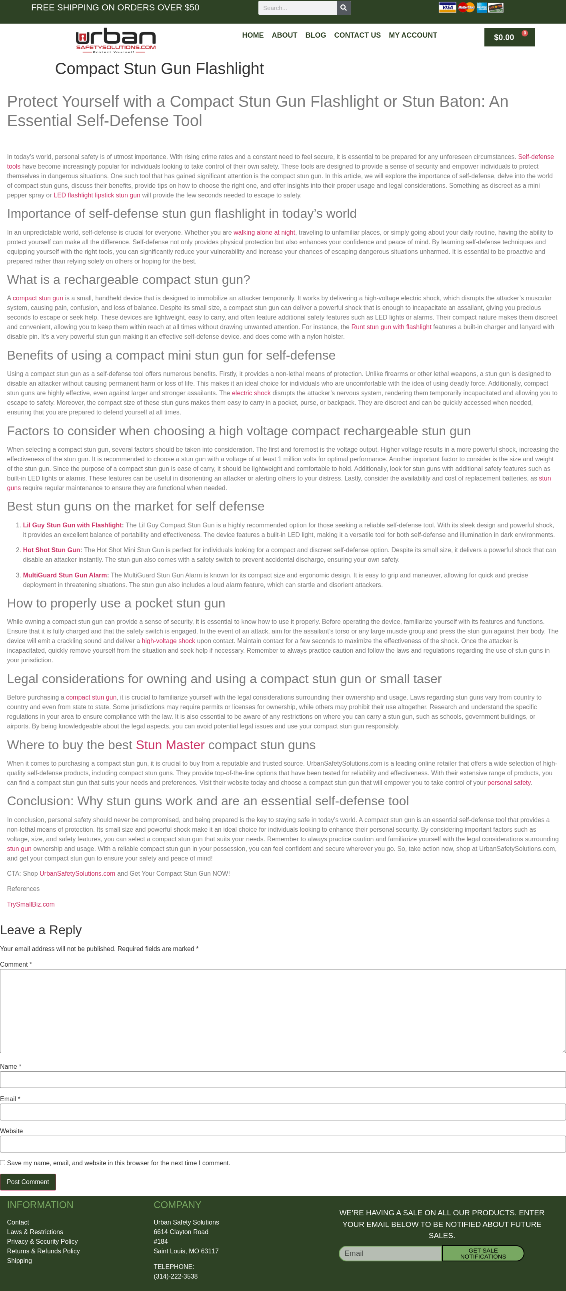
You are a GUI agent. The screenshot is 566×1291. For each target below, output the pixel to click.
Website (11, 1131)
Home (253, 35)
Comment (16, 964)
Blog (316, 35)
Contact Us (357, 35)
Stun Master (170, 745)
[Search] (344, 8)
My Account (413, 35)
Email (10, 1099)
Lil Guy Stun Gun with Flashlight (72, 525)
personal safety (509, 782)
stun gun (19, 848)
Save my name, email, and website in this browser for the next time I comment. (118, 1163)
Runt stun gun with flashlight (391, 327)
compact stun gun (38, 298)
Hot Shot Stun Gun (51, 550)
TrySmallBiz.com (31, 904)
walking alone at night (264, 232)
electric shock (251, 393)
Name (10, 1067)
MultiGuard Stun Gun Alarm (65, 575)
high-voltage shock (168, 640)
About (285, 35)
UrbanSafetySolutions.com (77, 873)
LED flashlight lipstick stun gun (97, 195)
